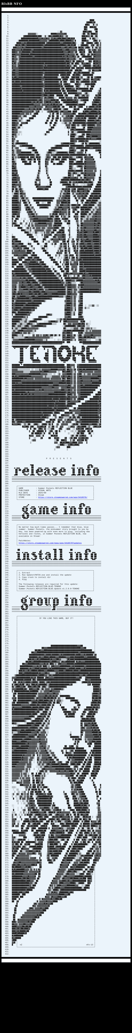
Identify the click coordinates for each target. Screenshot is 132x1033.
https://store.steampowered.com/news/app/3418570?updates (50, 577)
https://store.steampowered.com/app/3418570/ (62, 528)
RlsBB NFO (11, 4)
